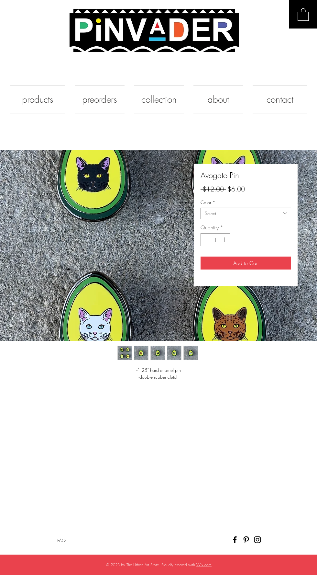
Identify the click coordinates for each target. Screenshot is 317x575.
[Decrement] (206, 240)
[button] (303, 14)
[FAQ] (61, 541)
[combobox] (246, 213)
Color (208, 202)
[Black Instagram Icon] (257, 539)
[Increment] (224, 240)
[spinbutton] (215, 240)
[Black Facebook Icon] (234, 539)
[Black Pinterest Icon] (246, 539)
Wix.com (204, 565)
